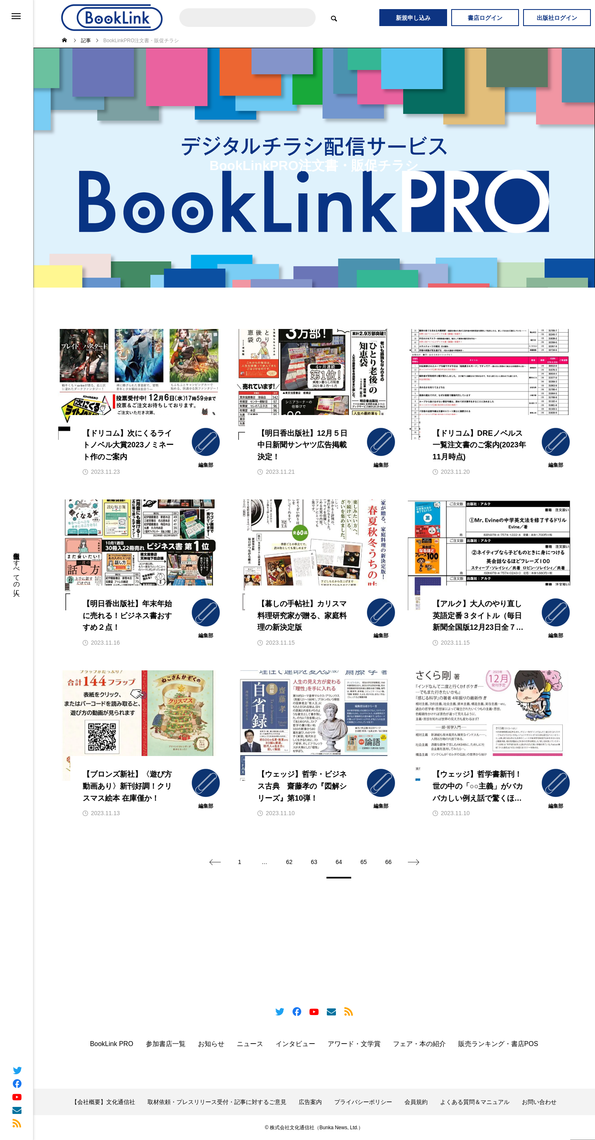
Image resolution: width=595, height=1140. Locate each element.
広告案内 (310, 1102)
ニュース (250, 1044)
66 (388, 862)
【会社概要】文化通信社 (103, 1102)
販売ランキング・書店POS (498, 1044)
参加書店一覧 (166, 1044)
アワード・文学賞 (354, 1044)
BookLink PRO (111, 1044)
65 (363, 862)
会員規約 (416, 1102)
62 (289, 862)
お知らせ (211, 1044)
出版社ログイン (557, 17)
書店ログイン (485, 17)
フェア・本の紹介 (419, 1044)
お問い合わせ (539, 1102)
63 (314, 862)
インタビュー (295, 1044)
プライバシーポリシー (363, 1102)
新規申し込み (413, 17)
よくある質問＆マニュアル (474, 1102)
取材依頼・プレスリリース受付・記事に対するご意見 (217, 1102)
